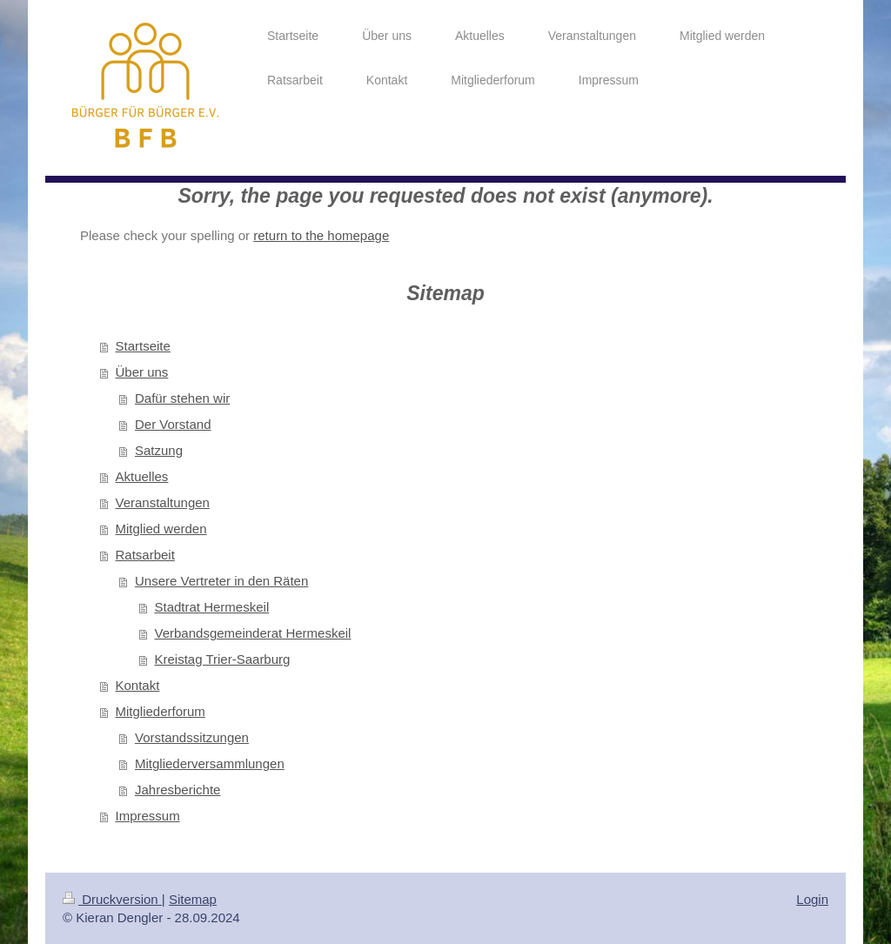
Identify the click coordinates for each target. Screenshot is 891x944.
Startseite (143, 345)
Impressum (148, 815)
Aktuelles (142, 476)
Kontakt (138, 685)
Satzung (159, 450)
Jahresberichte (177, 789)
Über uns (142, 372)
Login (812, 899)
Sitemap (193, 899)
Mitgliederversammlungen (210, 763)
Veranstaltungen (163, 502)
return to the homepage (321, 235)
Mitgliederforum (160, 711)
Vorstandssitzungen (192, 737)
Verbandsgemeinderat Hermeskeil (253, 633)
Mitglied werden (161, 528)
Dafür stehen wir (182, 398)
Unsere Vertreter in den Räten (221, 580)
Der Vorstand (173, 424)
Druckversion (112, 899)
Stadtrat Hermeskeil (212, 606)
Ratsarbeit (145, 554)
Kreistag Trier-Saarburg (223, 659)
